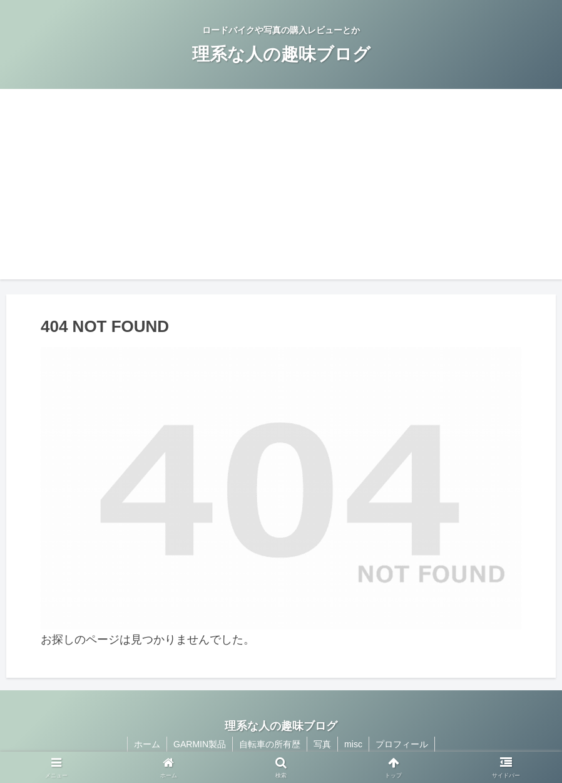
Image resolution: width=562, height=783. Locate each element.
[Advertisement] (281, 191)
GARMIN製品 (199, 744)
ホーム (147, 744)
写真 (322, 744)
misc (353, 744)
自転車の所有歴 (269, 744)
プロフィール (402, 744)
